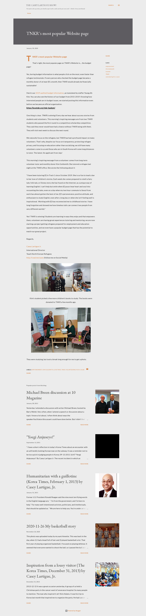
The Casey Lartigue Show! (41, 5)
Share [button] (108, 56)
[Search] (111, 5)
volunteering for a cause (112, 77)
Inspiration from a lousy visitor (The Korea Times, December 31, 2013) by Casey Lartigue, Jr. (55, 570)
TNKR (107, 74)
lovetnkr (108, 71)
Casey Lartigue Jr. (33, 246)
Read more (84, 424)
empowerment (110, 66)
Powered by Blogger (73, 611)
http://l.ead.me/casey (35, 257)
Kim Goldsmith (110, 69)
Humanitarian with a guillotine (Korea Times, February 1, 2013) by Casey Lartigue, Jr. (54, 481)
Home (29, 13)
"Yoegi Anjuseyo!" (40, 437)
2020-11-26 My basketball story (51, 526)
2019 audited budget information (50, 93)
